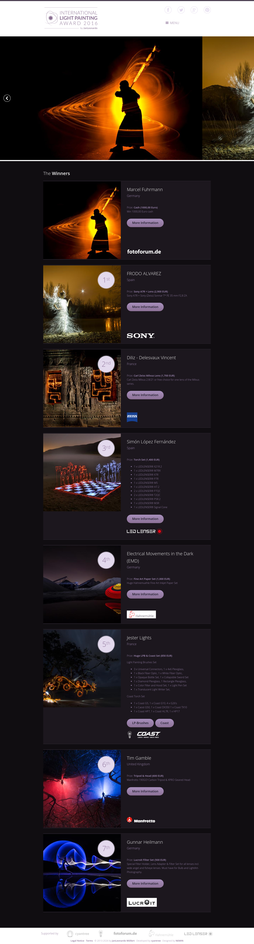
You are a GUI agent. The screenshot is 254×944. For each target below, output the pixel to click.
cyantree (156, 940)
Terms (89, 940)
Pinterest (207, 9)
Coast (165, 723)
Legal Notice (77, 940)
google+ (194, 9)
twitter (181, 9)
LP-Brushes (140, 723)
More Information (145, 223)
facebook (168, 9)
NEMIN (179, 940)
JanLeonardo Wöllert (123, 940)
